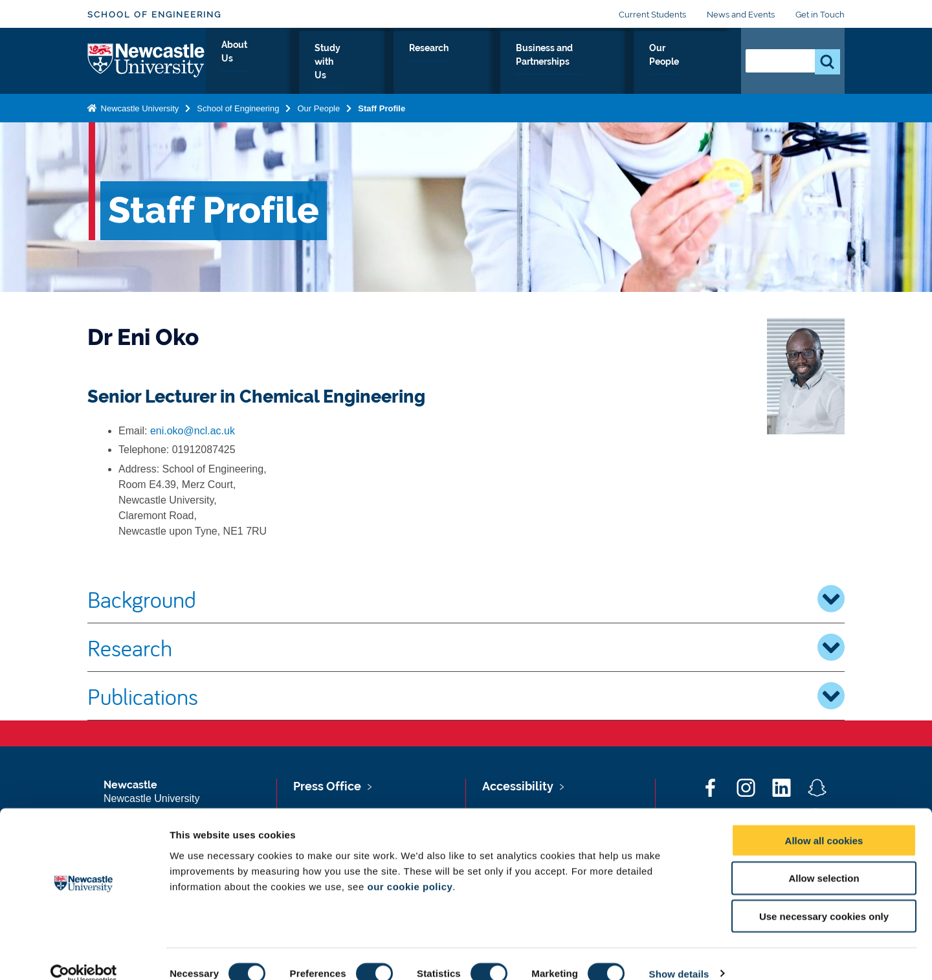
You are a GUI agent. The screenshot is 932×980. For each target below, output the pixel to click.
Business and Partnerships (577, 62)
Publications (466, 695)
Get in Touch (820, 14)
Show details (679, 954)
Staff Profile (381, 106)
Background (466, 598)
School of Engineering (154, 14)
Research (467, 62)
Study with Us (388, 62)
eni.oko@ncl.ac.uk (192, 430)
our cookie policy (409, 867)
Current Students (652, 14)
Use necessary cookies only (824, 897)
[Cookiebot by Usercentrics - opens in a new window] (83, 954)
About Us (310, 62)
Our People (692, 62)
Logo (146, 60)
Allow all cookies (824, 821)
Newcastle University (138, 106)
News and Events (741, 14)
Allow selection (823, 859)
